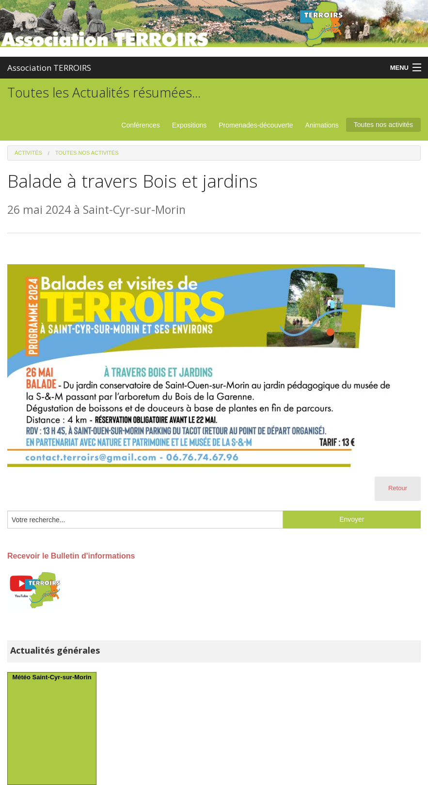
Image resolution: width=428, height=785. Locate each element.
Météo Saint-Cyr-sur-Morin (51, 677)
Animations (322, 125)
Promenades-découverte (256, 125)
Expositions (189, 125)
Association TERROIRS (49, 67)
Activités (28, 153)
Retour (397, 488)
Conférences (140, 125)
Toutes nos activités (383, 124)
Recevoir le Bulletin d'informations (71, 556)
